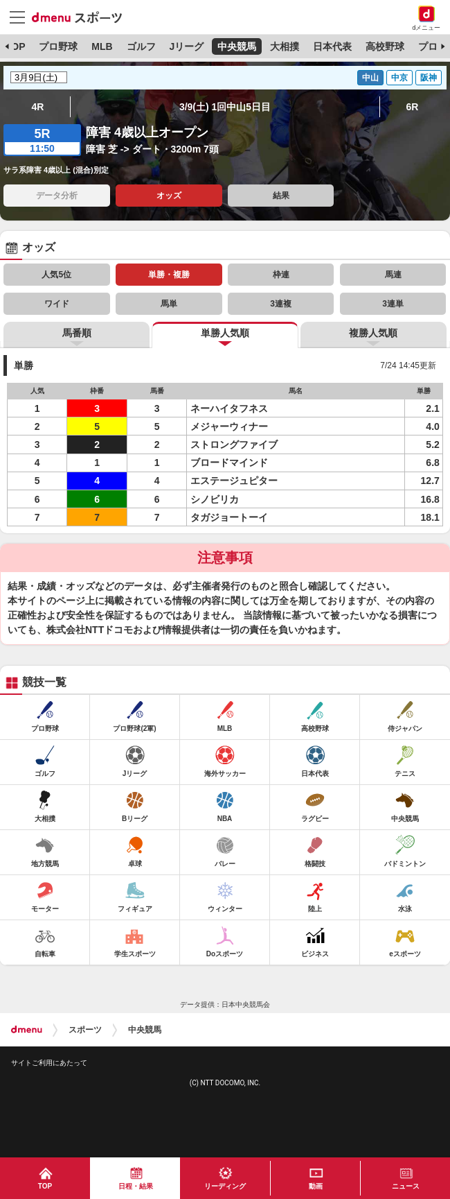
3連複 (280, 304)
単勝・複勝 (169, 274)
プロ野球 (58, 46)
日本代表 (332, 46)
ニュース (406, 1186)
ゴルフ (141, 46)
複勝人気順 (373, 332)
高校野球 (385, 46)
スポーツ (85, 1030)
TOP (16, 46)
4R (38, 106)
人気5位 (56, 274)
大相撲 (284, 46)
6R (412, 106)
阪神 (428, 78)
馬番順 (76, 332)
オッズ (168, 195)
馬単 (169, 304)
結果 (281, 195)
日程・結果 (135, 1186)
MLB (101, 46)
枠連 (281, 274)
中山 (370, 78)
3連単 (393, 304)
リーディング (225, 1186)
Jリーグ (186, 46)
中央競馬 (236, 46)
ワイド (56, 304)
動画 (316, 1186)
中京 (399, 78)
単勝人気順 (225, 332)
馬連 (393, 274)
